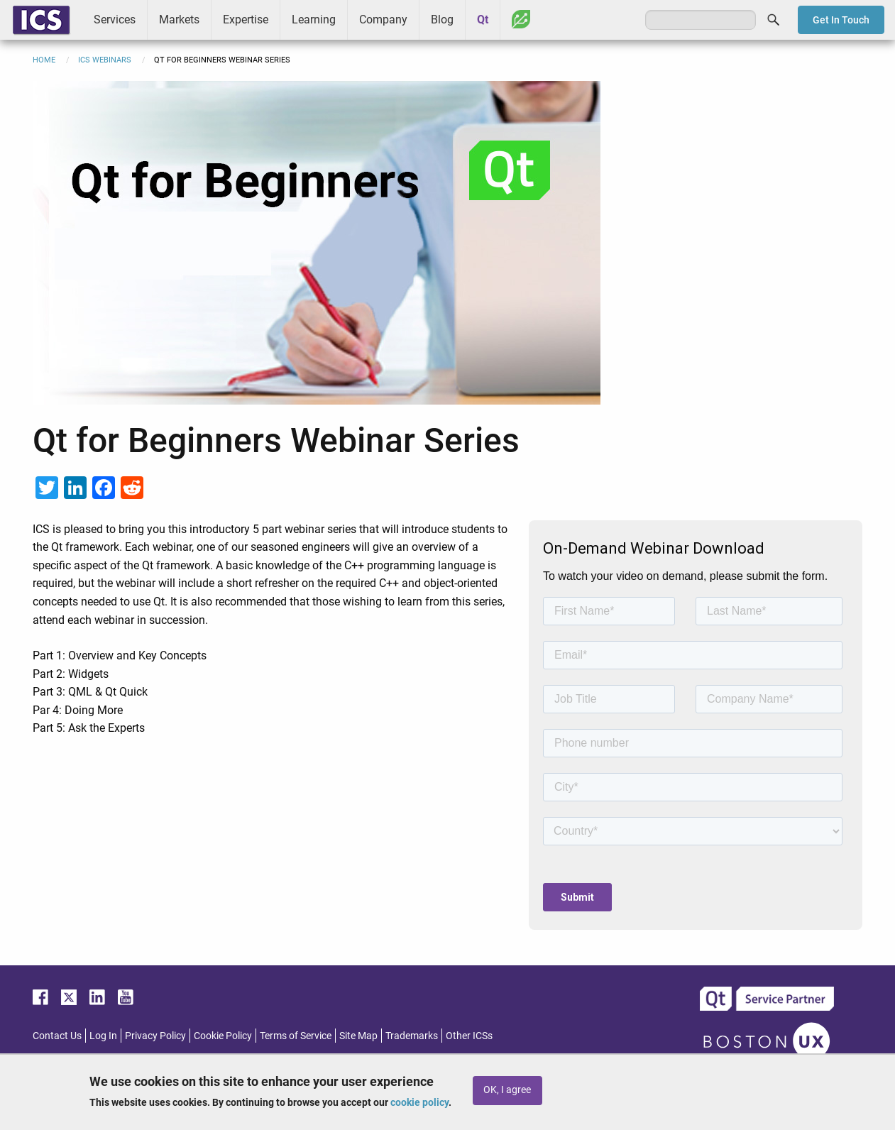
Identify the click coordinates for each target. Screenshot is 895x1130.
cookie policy (419, 1102)
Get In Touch (841, 20)
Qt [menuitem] (482, 19)
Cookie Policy (223, 1035)
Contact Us (57, 1035)
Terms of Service (295, 1035)
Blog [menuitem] (442, 19)
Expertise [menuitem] (245, 19)
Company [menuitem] (383, 19)
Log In (103, 1035)
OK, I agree (507, 1090)
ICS (41, 20)
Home (44, 60)
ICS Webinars (104, 60)
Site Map (358, 1035)
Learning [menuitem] (314, 19)
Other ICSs (469, 1035)
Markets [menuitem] (179, 19)
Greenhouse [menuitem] (521, 19)
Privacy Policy (155, 1035)
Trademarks (411, 1035)
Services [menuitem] (115, 19)
